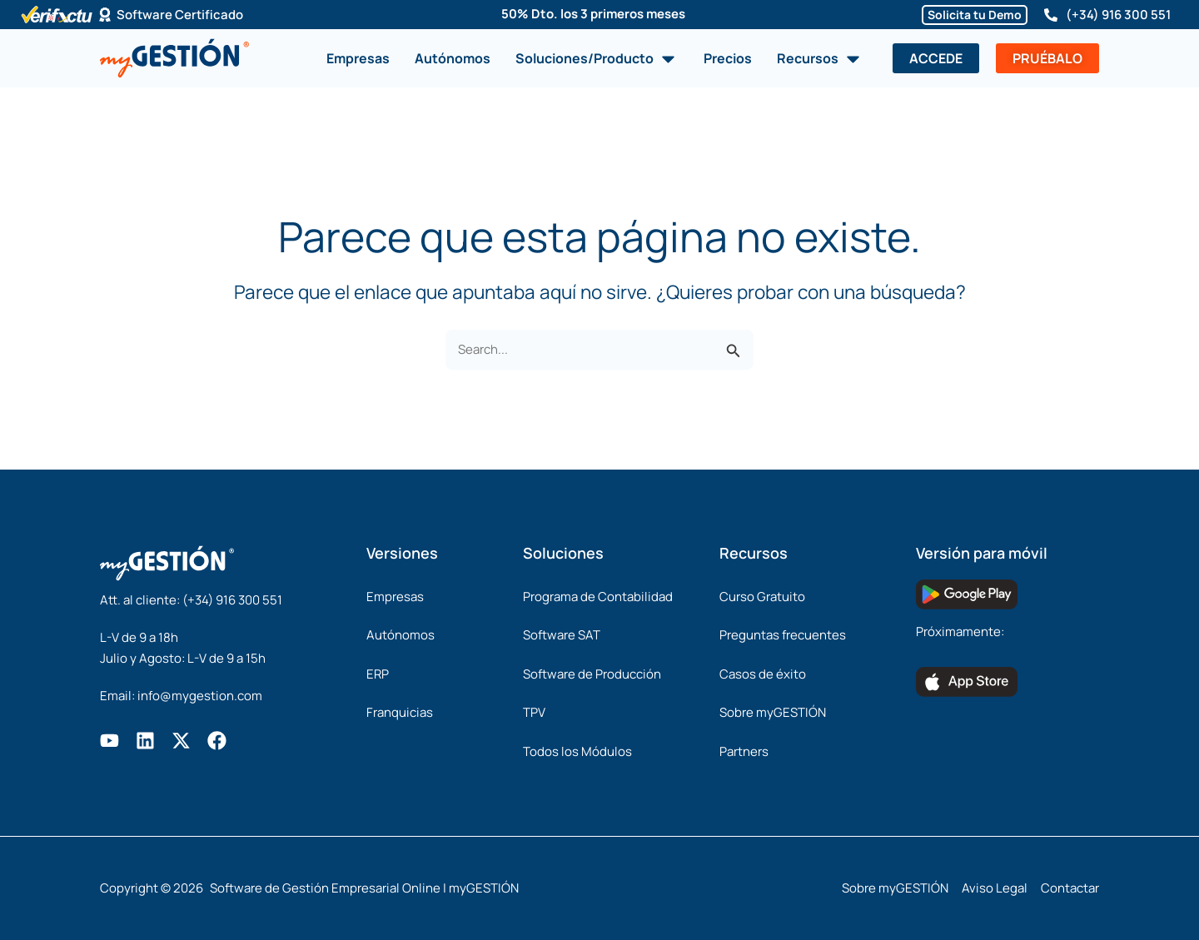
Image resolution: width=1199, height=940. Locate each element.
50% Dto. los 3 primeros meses (593, 13)
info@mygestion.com (199, 695)
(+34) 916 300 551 (1118, 14)
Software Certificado (180, 14)
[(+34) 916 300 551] (1050, 15)
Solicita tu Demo (975, 14)
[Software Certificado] (104, 14)
